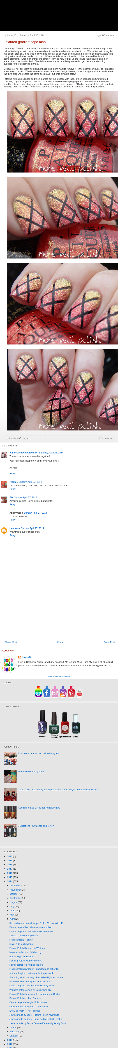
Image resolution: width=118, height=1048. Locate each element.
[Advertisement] (51, 612)
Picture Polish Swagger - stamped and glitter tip (34, 969)
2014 (10, 881)
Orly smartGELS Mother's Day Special (29, 1007)
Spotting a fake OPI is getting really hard (39, 808)
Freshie (14, 482)
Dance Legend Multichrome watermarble (30, 927)
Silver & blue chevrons (21, 944)
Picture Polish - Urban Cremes (25, 998)
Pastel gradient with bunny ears (25, 961)
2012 (10, 1044)
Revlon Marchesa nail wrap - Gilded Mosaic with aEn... (37, 923)
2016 (10, 873)
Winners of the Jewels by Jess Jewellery (30, 990)
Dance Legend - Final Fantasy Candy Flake (31, 986)
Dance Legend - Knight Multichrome (28, 1002)
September (16, 898)
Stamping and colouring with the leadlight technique (36, 977)
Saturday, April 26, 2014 (51, 452)
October (14, 894)
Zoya (25, 438)
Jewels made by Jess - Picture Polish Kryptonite (34, 1015)
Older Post (109, 642)
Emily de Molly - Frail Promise (24, 1011)
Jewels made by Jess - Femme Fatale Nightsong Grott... (38, 1023)
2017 (10, 869)
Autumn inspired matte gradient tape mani (31, 973)
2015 (10, 877)
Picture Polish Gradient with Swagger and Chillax (34, 994)
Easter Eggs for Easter (21, 957)
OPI (19, 438)
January (14, 1036)
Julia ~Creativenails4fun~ (24, 452)
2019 (10, 861)
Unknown (15, 528)
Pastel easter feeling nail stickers (26, 965)
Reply (12, 473)
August (14, 902)
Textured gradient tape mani (23, 936)
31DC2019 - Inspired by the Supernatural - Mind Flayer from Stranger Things (58, 790)
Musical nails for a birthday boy (25, 952)
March (13, 1027)
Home (60, 642)
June (13, 911)
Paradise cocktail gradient (31, 771)
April (12, 919)
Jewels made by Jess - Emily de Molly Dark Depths (35, 1019)
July (12, 906)
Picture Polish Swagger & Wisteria (27, 948)
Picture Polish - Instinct (21, 940)
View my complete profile (59, 677)
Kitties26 (26, 657)
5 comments (107, 35)
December (16, 885)
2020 (10, 856)
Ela (11, 497)
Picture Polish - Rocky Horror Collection (29, 982)
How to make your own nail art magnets (38, 753)
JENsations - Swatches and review (36, 826)
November (16, 890)
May (12, 915)
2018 (10, 865)
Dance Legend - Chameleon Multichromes (31, 931)
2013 (10, 1040)
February (15, 1032)
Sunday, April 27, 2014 (30, 482)
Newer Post (11, 642)
